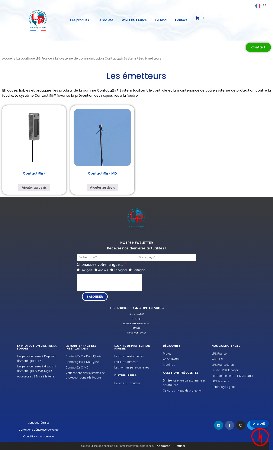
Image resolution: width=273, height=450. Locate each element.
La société (105, 20)
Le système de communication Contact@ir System (95, 58)
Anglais (103, 270)
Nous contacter (136, 332)
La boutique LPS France (34, 58)
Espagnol (120, 270)
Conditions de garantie (38, 436)
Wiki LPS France (134, 20)
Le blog (161, 20)
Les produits (79, 20)
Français (86, 270)
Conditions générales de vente (38, 429)
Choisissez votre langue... (100, 264)
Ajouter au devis (34, 187)
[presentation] (109, 282)
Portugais (139, 270)
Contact (181, 20)
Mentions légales (38, 422)
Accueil (7, 58)
